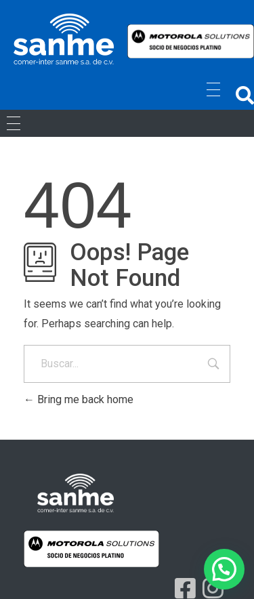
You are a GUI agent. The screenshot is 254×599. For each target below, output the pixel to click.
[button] (245, 95)
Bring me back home (78, 399)
